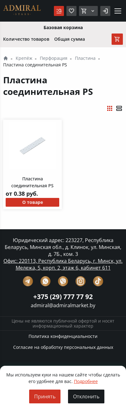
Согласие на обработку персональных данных (63, 347)
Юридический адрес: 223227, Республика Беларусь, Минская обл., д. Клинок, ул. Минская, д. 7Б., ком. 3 (63, 247)
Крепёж (24, 58)
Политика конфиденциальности (63, 336)
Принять (44, 396)
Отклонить (86, 396)
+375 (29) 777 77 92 (63, 296)
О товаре (32, 202)
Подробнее (86, 381)
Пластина (85, 58)
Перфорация (53, 58)
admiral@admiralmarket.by (63, 305)
